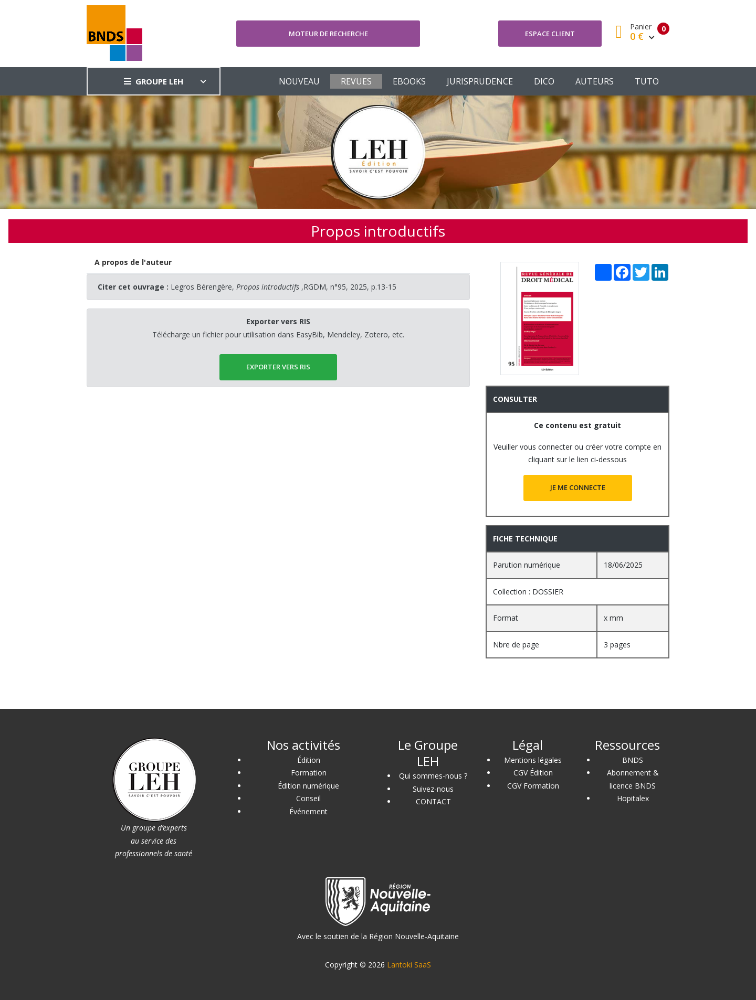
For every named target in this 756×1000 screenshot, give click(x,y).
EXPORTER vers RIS (278, 366)
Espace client (550, 33)
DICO (544, 81)
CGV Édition (533, 773)
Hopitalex (633, 798)
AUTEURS (594, 81)
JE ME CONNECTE (577, 487)
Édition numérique (308, 786)
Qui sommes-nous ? (433, 776)
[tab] (133, 262)
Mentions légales (533, 760)
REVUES (356, 81)
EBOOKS (409, 81)
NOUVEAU (299, 81)
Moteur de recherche (328, 33)
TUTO (647, 81)
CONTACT (433, 801)
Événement (308, 811)
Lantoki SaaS (409, 965)
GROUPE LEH (153, 81)
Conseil (308, 798)
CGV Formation (533, 786)
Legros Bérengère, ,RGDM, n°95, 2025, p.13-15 (283, 287)
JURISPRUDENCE (480, 81)
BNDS (632, 760)
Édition (308, 760)
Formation (309, 773)
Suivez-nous (433, 789)
